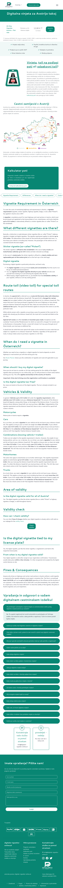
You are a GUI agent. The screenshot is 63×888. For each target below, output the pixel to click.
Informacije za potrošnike (48, 883)
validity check (20, 521)
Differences (26, 195)
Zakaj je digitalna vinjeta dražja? (16, 668)
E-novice (26, 856)
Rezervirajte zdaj (34, 5)
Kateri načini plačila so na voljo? (16, 647)
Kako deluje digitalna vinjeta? (15, 654)
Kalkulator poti (27, 851)
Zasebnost (10, 883)
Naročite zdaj (50, 29)
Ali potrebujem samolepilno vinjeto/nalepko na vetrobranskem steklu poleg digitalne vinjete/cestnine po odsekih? (29, 608)
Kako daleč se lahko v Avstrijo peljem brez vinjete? (22, 674)
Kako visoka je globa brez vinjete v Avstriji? (19, 681)
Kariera (25, 858)
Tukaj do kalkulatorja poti (18, 186)
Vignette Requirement (10, 195)
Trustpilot (31, 19)
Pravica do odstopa (30, 883)
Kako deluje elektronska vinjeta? (16, 701)
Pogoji (19, 883)
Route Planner (10, 358)
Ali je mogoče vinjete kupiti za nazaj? (18, 694)
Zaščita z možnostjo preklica (26, 886)
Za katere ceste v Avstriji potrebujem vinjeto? (20, 688)
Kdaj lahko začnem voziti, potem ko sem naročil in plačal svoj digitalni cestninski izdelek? (31, 633)
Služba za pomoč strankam (31, 853)
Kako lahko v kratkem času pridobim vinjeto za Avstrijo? (23, 714)
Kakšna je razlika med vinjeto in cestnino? (19, 721)
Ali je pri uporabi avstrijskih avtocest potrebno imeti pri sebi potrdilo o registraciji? (31, 641)
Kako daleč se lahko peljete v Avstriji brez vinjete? (22, 661)
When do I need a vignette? (44, 195)
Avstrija (18, 5)
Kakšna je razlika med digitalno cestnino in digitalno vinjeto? (25, 626)
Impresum (42, 886)
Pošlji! (31, 809)
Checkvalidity (31, 526)
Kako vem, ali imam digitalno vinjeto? (18, 708)
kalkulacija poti (31, 95)
